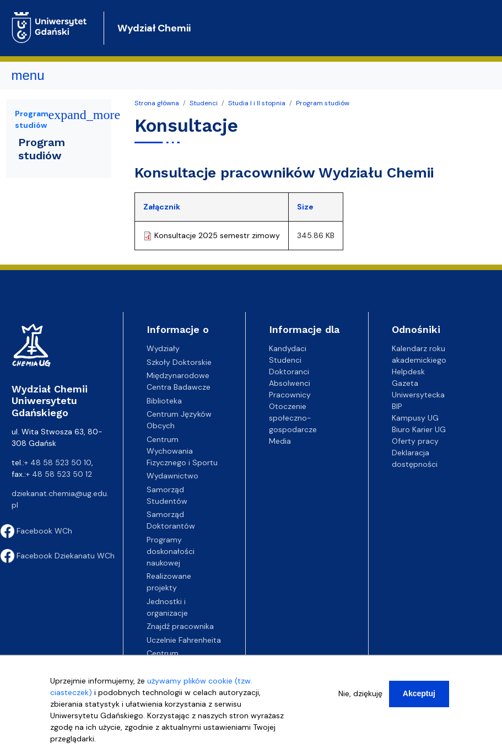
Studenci (204, 103)
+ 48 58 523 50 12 (59, 474)
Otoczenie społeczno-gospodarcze (293, 417)
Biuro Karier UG (419, 429)
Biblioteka (164, 401)
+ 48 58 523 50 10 (57, 462)
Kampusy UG (415, 418)
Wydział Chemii (154, 28)
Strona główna (156, 103)
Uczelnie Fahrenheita (184, 640)
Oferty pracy (415, 441)
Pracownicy (290, 395)
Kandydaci (287, 348)
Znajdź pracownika (180, 626)
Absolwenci (289, 383)
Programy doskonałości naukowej (171, 551)
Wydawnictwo (172, 476)
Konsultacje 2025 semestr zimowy (217, 235)
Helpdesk (408, 371)
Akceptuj (419, 693)
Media (280, 441)
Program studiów (322, 103)
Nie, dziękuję (360, 693)
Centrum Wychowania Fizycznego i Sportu (182, 450)
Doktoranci (289, 371)
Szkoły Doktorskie (179, 362)
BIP (397, 406)
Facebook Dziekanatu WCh (58, 556)
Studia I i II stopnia (256, 103)
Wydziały (163, 348)
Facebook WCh (36, 531)
